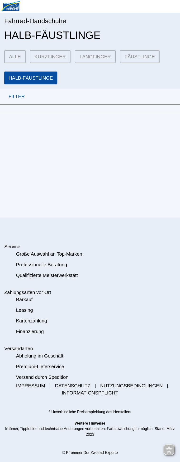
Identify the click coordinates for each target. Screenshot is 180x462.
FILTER (12, 96)
